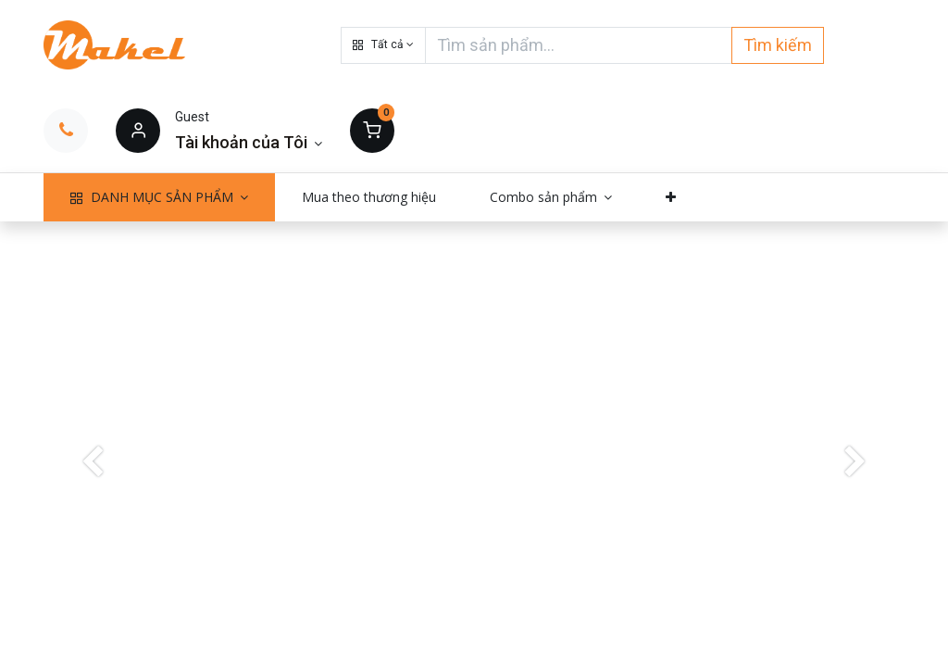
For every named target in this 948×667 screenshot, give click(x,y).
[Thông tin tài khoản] (248, 142)
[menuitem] (369, 197)
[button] (383, 45)
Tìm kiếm (777, 45)
